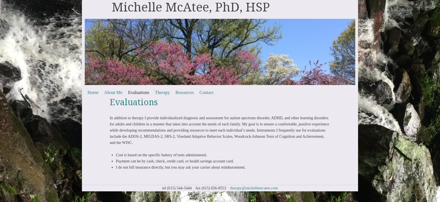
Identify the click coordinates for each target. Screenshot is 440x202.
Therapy (162, 92)
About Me (113, 92)
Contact (207, 92)
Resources (184, 92)
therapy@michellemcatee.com (254, 188)
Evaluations (138, 92)
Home (93, 92)
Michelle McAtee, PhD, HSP (191, 7)
